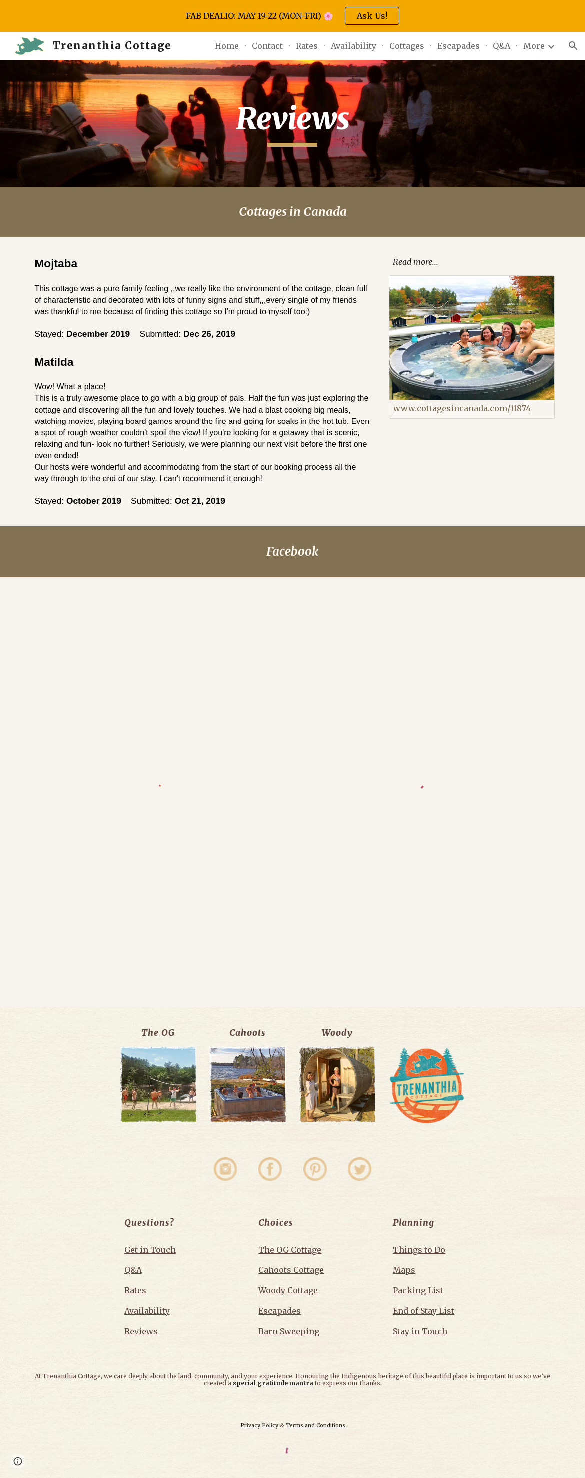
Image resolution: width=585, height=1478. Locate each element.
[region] (292, 16)
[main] (292, 123)
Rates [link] (307, 46)
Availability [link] (353, 46)
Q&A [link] (501, 46)
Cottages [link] (406, 46)
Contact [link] (267, 46)
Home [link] (227, 46)
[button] (573, 46)
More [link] (534, 46)
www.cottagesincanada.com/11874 (462, 408)
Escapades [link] (458, 46)
